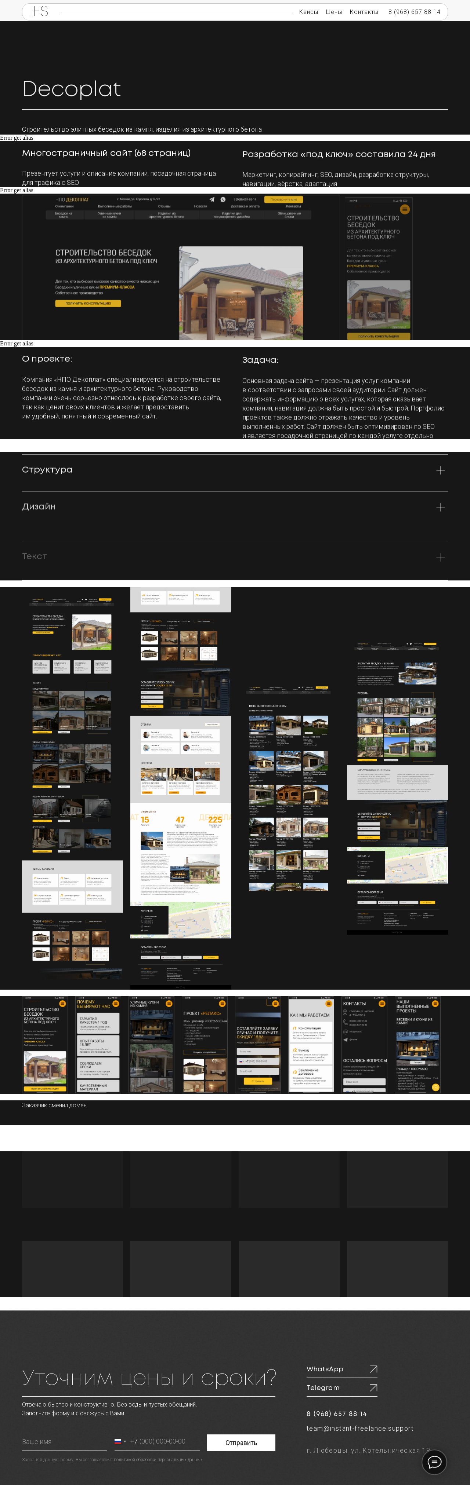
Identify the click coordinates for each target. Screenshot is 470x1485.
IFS (38, 12)
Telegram (323, 1388)
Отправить (241, 1442)
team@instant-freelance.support (360, 1428)
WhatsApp (325, 1369)
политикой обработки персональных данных (158, 1459)
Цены (334, 11)
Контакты (364, 11)
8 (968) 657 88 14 (414, 11)
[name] (64, 1442)
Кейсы (308, 11)
